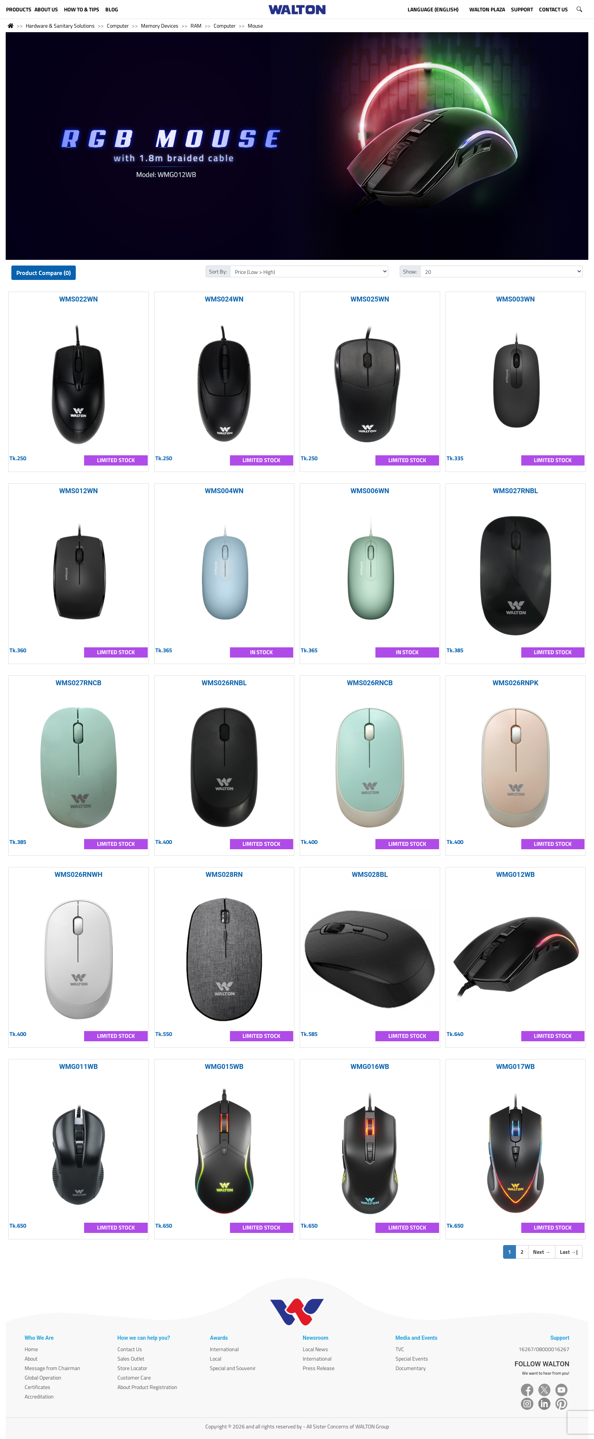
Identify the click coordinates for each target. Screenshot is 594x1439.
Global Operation (43, 1377)
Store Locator (132, 1368)
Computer (118, 26)
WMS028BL (370, 874)
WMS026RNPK (515, 683)
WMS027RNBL (515, 491)
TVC (399, 1349)
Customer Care (134, 1377)
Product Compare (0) (43, 272)
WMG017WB (515, 1066)
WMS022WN (78, 299)
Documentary (410, 1368)
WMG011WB (78, 1066)
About (31, 1358)
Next (541, 1252)
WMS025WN (369, 299)
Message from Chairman (52, 1368)
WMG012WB (515, 874)
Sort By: (218, 271)
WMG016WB (369, 1066)
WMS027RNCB (79, 683)
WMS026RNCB (370, 683)
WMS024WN (224, 299)
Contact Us (129, 1349)
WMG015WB (224, 1066)
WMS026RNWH (78, 874)
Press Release (319, 1368)
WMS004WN (224, 491)
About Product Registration (147, 1387)
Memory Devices (159, 26)
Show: (410, 271)
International (224, 1349)
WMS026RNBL (224, 683)
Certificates (37, 1387)
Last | (569, 1252)
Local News (315, 1349)
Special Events (411, 1358)
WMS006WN (369, 491)
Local (215, 1358)
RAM (196, 26)
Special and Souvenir (233, 1368)
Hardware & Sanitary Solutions (60, 26)
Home (31, 1349)
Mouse (255, 26)
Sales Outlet (130, 1358)
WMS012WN (78, 491)
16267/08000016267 (544, 1349)
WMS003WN (515, 299)
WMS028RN (224, 874)
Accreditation (39, 1396)
